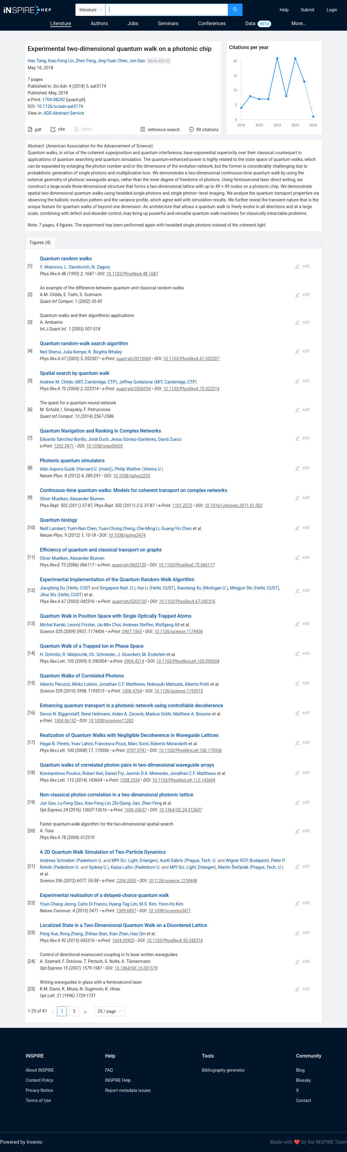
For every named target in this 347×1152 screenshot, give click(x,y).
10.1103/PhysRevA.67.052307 (191, 358)
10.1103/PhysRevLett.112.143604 (183, 780)
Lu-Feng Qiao (70, 803)
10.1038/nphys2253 (132, 475)
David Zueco (169, 439)
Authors (99, 23)
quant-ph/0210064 (133, 358)
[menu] (295, 10)
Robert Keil (92, 773)
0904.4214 (134, 661)
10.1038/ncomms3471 (169, 910)
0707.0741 (137, 750)
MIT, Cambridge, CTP (96, 382)
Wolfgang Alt (167, 624)
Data (250, 23)
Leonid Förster (81, 624)
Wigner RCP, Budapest (247, 860)
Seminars (168, 23)
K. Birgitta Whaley (105, 351)
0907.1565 (132, 631)
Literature (60, 23)
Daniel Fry (114, 773)
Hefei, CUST (79, 588)
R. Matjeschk (75, 654)
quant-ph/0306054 (133, 388)
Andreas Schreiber (57, 860)
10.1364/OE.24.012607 (180, 809)
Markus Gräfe (158, 713)
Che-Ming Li (148, 528)
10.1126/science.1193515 (178, 691)
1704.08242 (53, 99)
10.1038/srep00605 (104, 446)
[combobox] (166, 10)
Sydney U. (98, 867)
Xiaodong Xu (189, 588)
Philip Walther (128, 469)
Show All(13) (159, 61)
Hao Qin (138, 933)
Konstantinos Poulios (60, 773)
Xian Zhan (118, 933)
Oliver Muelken (54, 498)
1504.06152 (65, 720)
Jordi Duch (98, 439)
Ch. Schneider (102, 654)
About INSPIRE (40, 1070)
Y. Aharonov (51, 267)
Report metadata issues (128, 1090)
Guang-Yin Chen (176, 528)
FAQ (109, 1070)
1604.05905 (123, 940)
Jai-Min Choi (109, 624)
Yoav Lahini (82, 743)
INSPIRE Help (118, 1080)
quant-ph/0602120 (129, 565)
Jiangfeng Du (52, 588)
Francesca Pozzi (110, 743)
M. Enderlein (154, 654)
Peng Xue (49, 933)
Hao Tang (37, 60)
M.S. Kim (148, 904)
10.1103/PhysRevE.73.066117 (186, 565)
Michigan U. (215, 588)
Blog (300, 1070)
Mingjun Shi (241, 588)
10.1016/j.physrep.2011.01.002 (233, 505)
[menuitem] (284, 10)
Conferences (212, 23)
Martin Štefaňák (233, 867)
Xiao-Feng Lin (61, 60)
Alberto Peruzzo (55, 684)
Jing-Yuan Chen (112, 60)
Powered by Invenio (21, 1142)
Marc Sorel (138, 743)
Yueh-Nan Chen (82, 528)
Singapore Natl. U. (117, 588)
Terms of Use (38, 1100)
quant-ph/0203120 (129, 601)
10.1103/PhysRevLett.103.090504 (187, 661)
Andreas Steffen (138, 624)
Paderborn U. (90, 860)
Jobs (133, 23)
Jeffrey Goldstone (136, 382)
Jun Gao (137, 60)
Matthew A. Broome (192, 713)
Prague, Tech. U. (201, 860)
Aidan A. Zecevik (127, 713)
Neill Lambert (52, 528)
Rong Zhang (71, 933)
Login (331, 9)
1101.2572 (182, 505)
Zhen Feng (86, 60)
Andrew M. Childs (56, 382)
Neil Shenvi (50, 351)
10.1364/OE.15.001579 (135, 968)
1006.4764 (132, 691)
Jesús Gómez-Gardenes (133, 439)
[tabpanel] (173, 636)
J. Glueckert (128, 654)
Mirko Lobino (84, 684)
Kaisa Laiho (122, 867)
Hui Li (142, 588)
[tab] (45, 242)
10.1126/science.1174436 (178, 631)
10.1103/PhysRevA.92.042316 (175, 940)
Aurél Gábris (171, 860)
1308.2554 (130, 780)
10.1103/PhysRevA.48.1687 (132, 273)
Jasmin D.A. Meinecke (147, 773)
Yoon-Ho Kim (170, 904)
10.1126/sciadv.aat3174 (60, 106)
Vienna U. (152, 469)
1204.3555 (126, 880)
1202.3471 (64, 446)
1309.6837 (126, 910)
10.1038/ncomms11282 (111, 720)
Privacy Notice (39, 1090)
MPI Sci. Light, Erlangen (134, 860)
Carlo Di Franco (92, 904)
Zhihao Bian (96, 933)
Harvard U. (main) (94, 469)
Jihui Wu (48, 594)
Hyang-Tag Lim (123, 904)
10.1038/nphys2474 (127, 535)
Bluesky (303, 1080)
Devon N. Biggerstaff (59, 713)
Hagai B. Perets (54, 743)
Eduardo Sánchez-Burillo (63, 439)
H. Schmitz (50, 654)
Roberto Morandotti (169, 743)
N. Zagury (101, 267)
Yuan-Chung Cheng (117, 528)
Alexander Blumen (87, 498)
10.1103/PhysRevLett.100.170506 (190, 750)
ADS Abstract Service (64, 113)
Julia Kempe (74, 351)
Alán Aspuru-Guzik (57, 469)
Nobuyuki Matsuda (165, 684)
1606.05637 (135, 809)
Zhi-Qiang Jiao (126, 803)
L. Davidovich (77, 267)
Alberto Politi (197, 684)
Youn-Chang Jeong (58, 904)
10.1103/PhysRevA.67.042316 (187, 601)
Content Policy (39, 1080)
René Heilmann (95, 713)
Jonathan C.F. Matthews (122, 684)
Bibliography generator (223, 1070)
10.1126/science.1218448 (172, 880)
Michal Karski (53, 624)
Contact (303, 1100)
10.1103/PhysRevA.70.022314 (191, 388)
